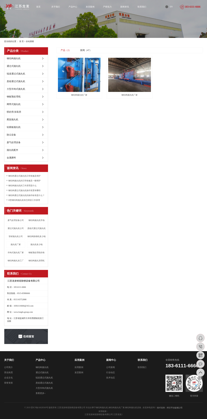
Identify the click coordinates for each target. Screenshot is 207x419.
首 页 (21, 41)
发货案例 (90, 7)
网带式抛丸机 (14, 104)
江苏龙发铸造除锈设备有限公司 (99, 414)
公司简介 (8, 367)
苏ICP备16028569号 (39, 407)
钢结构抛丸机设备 (133, 407)
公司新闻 (110, 367)
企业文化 (8, 378)
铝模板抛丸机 (14, 127)
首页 (38, 7)
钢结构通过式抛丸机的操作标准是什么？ (26, 195)
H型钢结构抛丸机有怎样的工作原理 (24, 200)
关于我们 (55, 7)
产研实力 (107, 7)
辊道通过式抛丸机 (16, 73)
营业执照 (8, 372)
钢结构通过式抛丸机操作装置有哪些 (24, 190)
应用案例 (79, 360)
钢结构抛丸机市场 (36, 220)
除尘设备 (11, 135)
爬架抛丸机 (12, 119)
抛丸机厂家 (16, 244)
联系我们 (142, 7)
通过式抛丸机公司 (16, 228)
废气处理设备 (14, 142)
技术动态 (110, 378)
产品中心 (73, 7)
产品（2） (66, 50)
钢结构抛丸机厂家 (79, 95)
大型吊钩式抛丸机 (16, 89)
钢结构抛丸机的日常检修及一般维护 (24, 181)
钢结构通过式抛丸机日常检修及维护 (24, 176)
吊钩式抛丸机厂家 (16, 252)
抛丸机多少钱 (36, 244)
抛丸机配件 (12, 150)
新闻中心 (111, 360)
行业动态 (110, 372)
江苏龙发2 (117, 414)
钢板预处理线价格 (36, 252)
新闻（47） (86, 50)
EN (171, 7)
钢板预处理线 (14, 96)
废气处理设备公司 (16, 220)
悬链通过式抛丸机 (16, 81)
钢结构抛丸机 (14, 58)
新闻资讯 (124, 7)
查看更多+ (40, 393)
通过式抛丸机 (14, 66)
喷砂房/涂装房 (14, 112)
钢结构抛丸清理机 (36, 261)
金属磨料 (11, 157)
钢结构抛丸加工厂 (16, 261)
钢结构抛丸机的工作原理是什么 (22, 186)
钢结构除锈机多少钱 (36, 236)
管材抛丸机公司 (16, 236)
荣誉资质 (8, 383)
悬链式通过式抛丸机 (36, 228)
